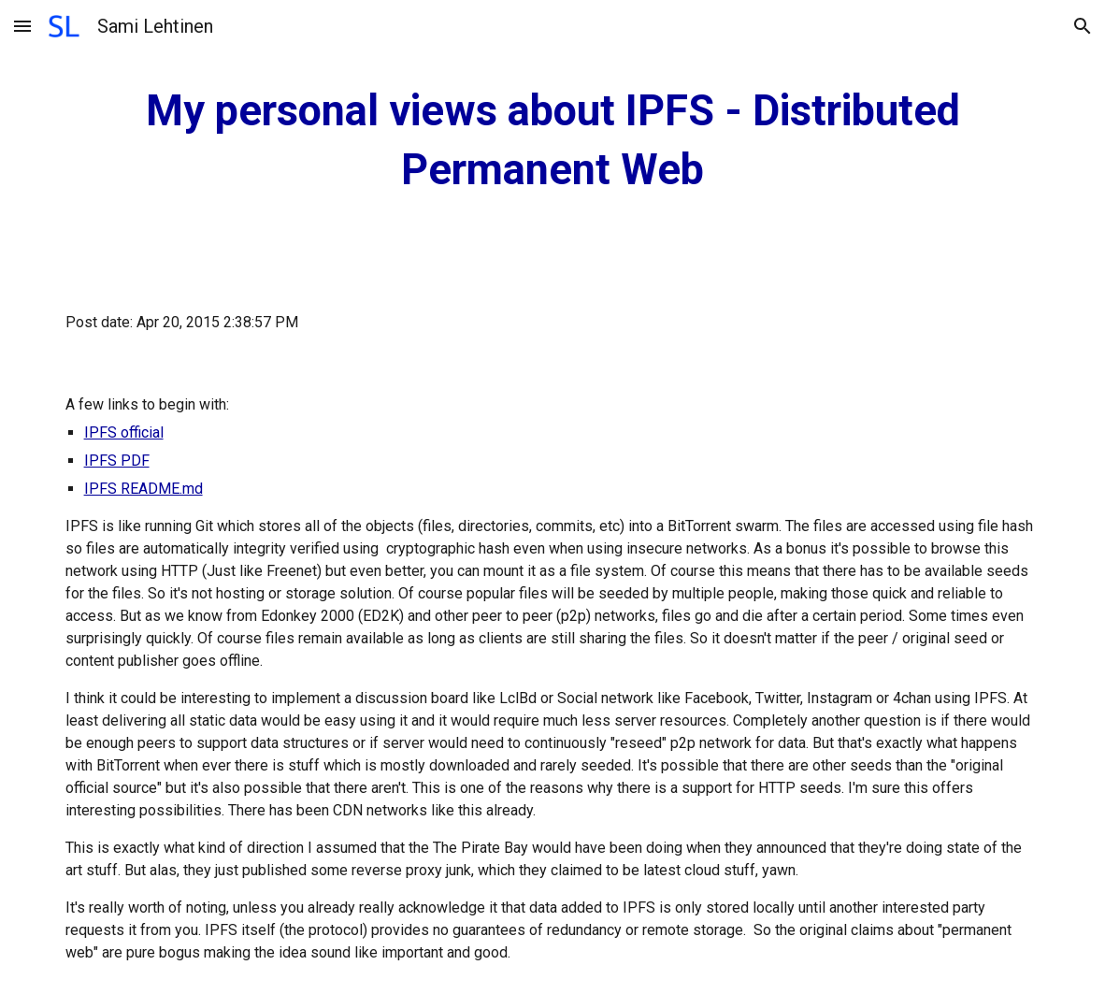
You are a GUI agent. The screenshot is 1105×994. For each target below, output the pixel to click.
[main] (553, 141)
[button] (22, 25)
